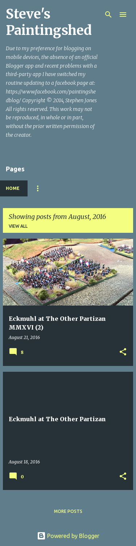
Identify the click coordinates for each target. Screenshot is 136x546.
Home (13, 188)
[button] (123, 352)
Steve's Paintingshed (49, 22)
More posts (68, 511)
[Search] (108, 14)
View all (18, 226)
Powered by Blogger (68, 536)
